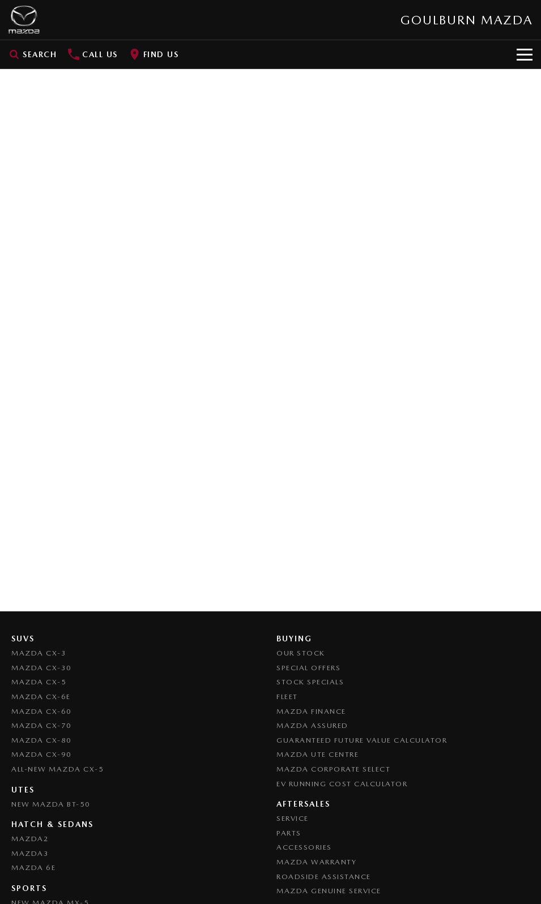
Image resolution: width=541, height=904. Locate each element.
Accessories (304, 847)
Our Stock (300, 653)
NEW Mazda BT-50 (51, 804)
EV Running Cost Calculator (341, 783)
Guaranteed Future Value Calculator (361, 740)
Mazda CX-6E (41, 696)
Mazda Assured (312, 725)
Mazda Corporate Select (333, 769)
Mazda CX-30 (41, 667)
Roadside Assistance (323, 876)
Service (292, 818)
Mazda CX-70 (41, 725)
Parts (288, 833)
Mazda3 (30, 853)
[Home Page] (24, 20)
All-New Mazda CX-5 (57, 769)
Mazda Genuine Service (328, 890)
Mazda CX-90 (41, 754)
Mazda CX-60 (41, 711)
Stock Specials (310, 682)
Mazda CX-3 (38, 653)
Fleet (287, 696)
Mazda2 (30, 838)
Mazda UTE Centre (317, 754)
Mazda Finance (311, 711)
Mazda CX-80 (41, 740)
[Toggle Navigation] (525, 54)
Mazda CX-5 (38, 682)
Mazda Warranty (316, 862)
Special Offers (308, 667)
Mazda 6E (33, 867)
